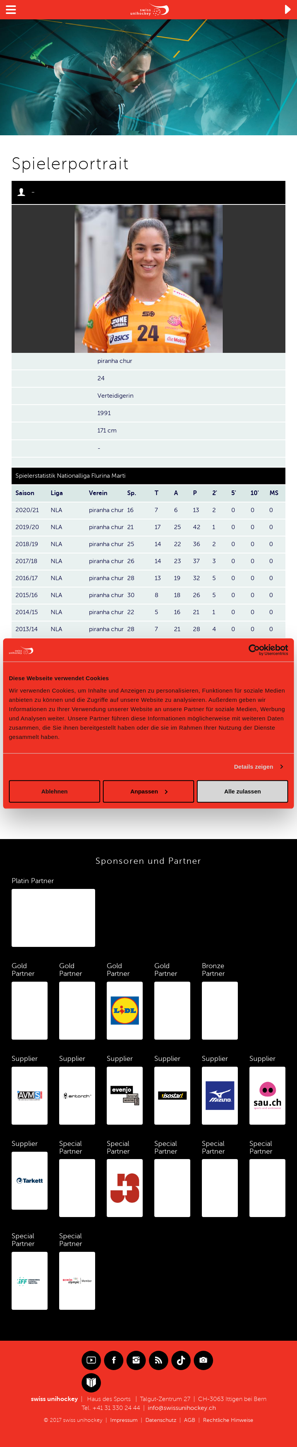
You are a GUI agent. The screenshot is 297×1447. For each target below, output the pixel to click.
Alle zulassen (242, 791)
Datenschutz (160, 1420)
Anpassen (148, 791)
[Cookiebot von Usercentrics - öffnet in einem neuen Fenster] (254, 650)
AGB (189, 1420)
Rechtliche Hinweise (228, 1420)
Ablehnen (54, 791)
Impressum (124, 1420)
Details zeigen (253, 766)
